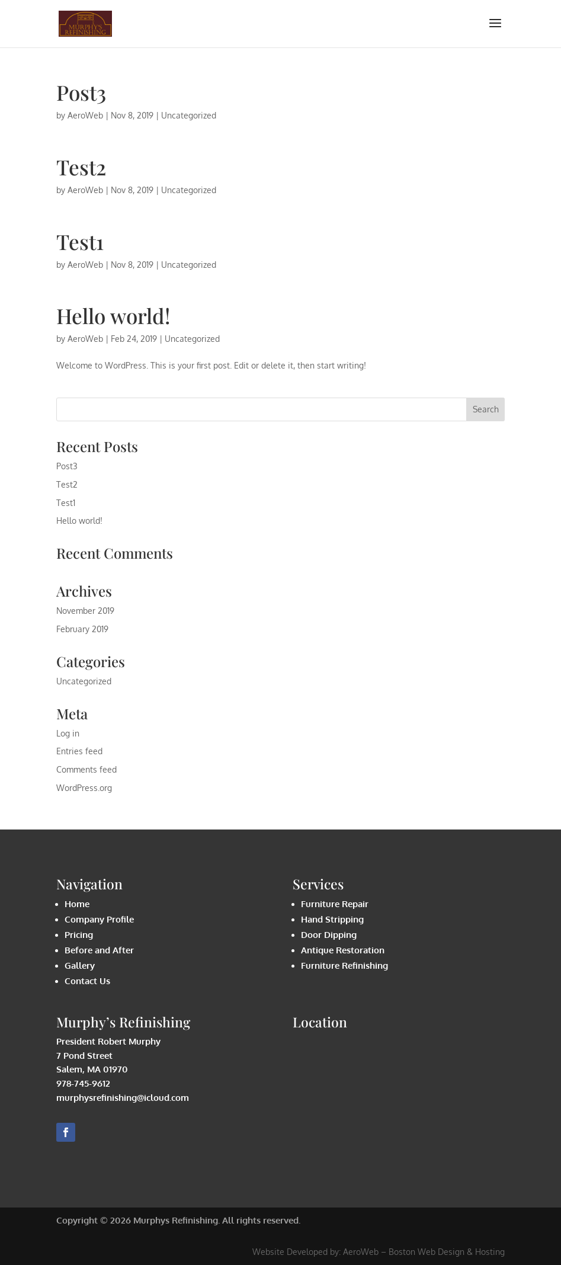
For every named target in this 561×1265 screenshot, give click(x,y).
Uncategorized (188, 115)
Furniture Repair (334, 903)
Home (77, 903)
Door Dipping (329, 934)
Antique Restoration (342, 950)
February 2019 (82, 629)
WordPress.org (84, 788)
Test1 (80, 241)
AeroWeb (85, 115)
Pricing (79, 934)
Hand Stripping (332, 919)
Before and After (99, 950)
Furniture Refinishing (344, 965)
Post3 (81, 92)
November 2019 (85, 611)
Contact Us (87, 981)
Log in (67, 733)
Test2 (81, 167)
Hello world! (113, 315)
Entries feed (79, 751)
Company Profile (99, 919)
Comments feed (86, 769)
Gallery (80, 965)
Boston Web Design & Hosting (447, 1252)
